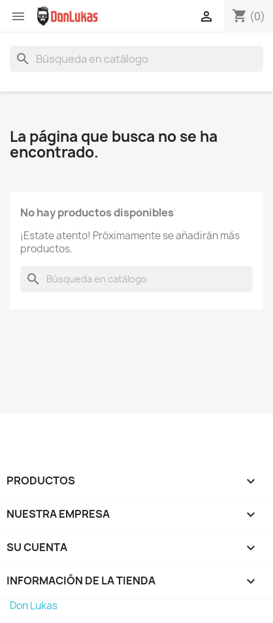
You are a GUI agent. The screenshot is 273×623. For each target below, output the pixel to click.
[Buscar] (136, 59)
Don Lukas (33, 606)
